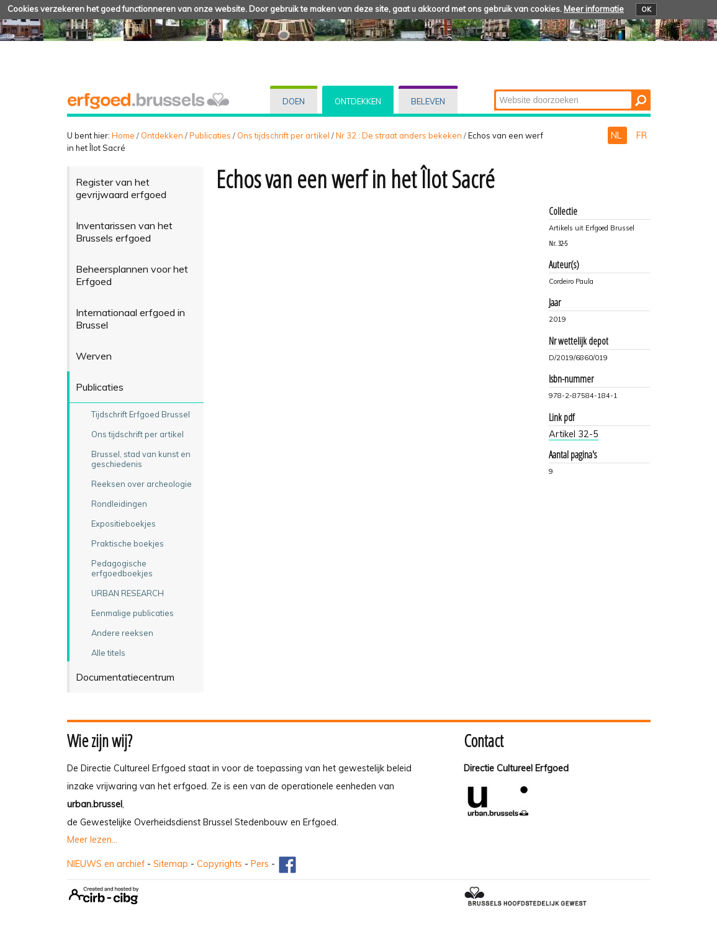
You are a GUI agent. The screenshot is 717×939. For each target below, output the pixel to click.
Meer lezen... (92, 839)
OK (646, 9)
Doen (293, 101)
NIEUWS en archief (106, 863)
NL (617, 135)
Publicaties (210, 135)
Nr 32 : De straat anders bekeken (399, 135)
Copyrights (219, 863)
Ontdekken (358, 101)
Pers (260, 863)
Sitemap (170, 863)
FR (641, 135)
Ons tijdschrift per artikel (283, 135)
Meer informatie (594, 9)
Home (123, 135)
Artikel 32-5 (573, 434)
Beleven (428, 101)
